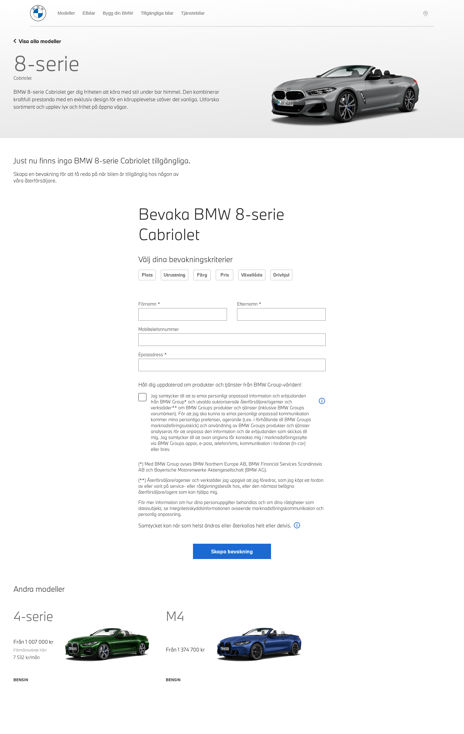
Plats (147, 275)
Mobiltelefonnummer (158, 329)
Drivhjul (281, 275)
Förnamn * (149, 304)
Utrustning (174, 275)
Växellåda (252, 275)
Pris (224, 275)
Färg (202, 275)
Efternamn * (249, 304)
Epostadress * (152, 354)
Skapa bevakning (232, 551)
